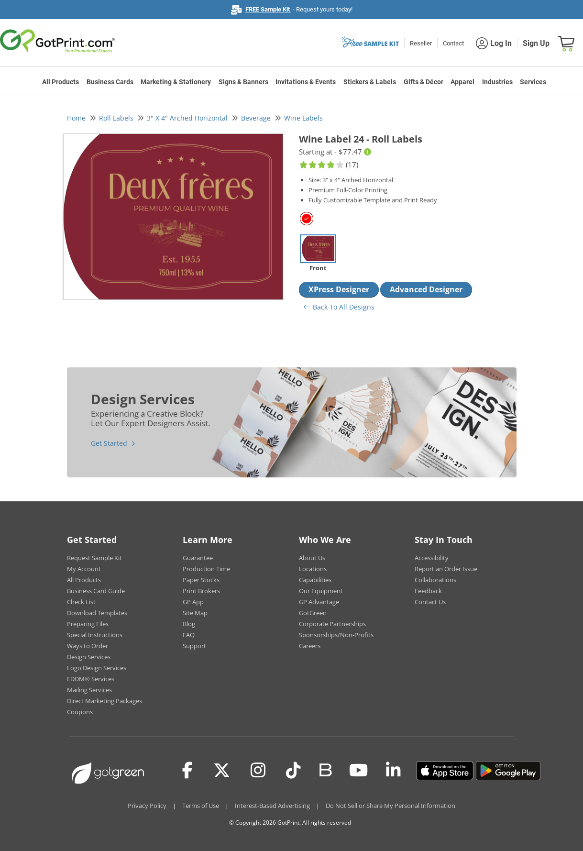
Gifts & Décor (423, 82)
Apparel (462, 82)
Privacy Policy (147, 805)
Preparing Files (88, 623)
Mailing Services (89, 689)
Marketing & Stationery (176, 82)
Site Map (195, 612)
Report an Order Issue (446, 568)
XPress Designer (338, 289)
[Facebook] (187, 770)
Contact (453, 43)
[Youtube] (358, 770)
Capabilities (315, 579)
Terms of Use (200, 805)
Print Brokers (201, 590)
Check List (81, 601)
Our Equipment (321, 590)
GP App (193, 601)
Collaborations (435, 579)
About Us (312, 557)
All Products (60, 82)
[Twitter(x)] (221, 770)
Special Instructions (94, 634)
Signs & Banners (243, 82)
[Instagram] (258, 770)
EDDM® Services (90, 678)
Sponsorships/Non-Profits (336, 634)
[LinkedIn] (393, 770)
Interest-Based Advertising (272, 805)
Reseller (421, 43)
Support (194, 645)
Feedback (428, 590)
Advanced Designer (426, 289)
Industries (497, 82)
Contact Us (430, 601)
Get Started (109, 443)
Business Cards (110, 82)
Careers (309, 645)
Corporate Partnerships (332, 623)
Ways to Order (87, 645)
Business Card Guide (96, 590)
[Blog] (325, 769)
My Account (84, 568)
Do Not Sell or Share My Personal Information (390, 805)
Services (533, 82)
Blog (189, 623)
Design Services (88, 656)
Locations (313, 568)
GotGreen (313, 612)
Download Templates (97, 612)
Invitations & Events (305, 82)
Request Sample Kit (94, 557)
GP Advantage (319, 601)
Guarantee (198, 557)
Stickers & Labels (369, 82)
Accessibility (432, 557)
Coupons (80, 711)
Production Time (206, 568)
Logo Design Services (96, 667)
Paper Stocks (201, 579)
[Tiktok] (293, 770)
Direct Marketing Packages (104, 700)
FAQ (189, 634)
